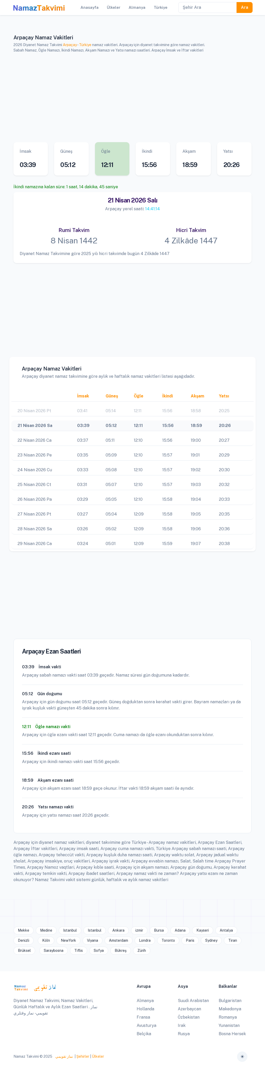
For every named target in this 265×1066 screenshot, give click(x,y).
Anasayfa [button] (89, 7)
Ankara (118, 930)
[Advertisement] (132, 97)
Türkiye (85, 45)
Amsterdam (118, 940)
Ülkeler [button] (113, 7)
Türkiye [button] (160, 7)
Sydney (211, 940)
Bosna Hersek (232, 1033)
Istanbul (70, 930)
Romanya (228, 1017)
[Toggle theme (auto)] (242, 1057)
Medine (46, 930)
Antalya (226, 930)
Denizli (23, 940)
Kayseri (202, 930)
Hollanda (145, 1008)
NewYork (68, 940)
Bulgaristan (230, 1000)
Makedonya (230, 1008)
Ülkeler (98, 1056)
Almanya (145, 1000)
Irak (182, 1025)
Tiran (232, 940)
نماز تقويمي (64, 1056)
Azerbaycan (189, 1008)
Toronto (168, 940)
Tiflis (78, 950)
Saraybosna (53, 950)
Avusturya (146, 1025)
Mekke (23, 930)
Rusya (184, 1033)
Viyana (92, 940)
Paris (190, 940)
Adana (180, 930)
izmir (139, 930)
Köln (46, 940)
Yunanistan (229, 1025)
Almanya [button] (137, 7)
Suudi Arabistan (193, 1000)
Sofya (99, 950)
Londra (145, 940)
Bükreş (121, 950)
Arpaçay (70, 45)
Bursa (159, 930)
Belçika (144, 1033)
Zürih (141, 950)
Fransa (143, 1017)
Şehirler (82, 1056)
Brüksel (24, 950)
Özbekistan (189, 1017)
